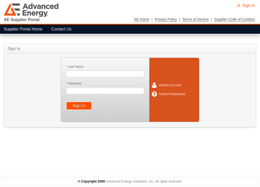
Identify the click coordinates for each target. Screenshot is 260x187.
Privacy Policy (166, 19)
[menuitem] (23, 29)
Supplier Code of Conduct (234, 19)
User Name (75, 67)
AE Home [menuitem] (141, 19)
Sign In (246, 5)
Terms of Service (195, 19)
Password (74, 83)
